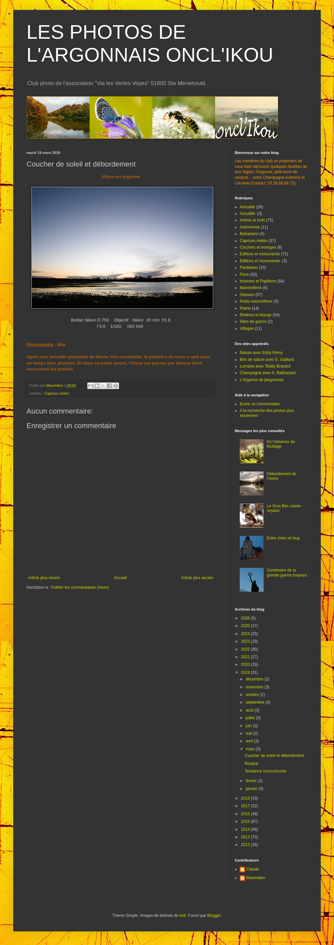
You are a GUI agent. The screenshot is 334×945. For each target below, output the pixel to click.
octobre (253, 694)
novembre (255, 687)
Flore (244, 274)
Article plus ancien (197, 577)
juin (249, 725)
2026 (246, 618)
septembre (256, 702)
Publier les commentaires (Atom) (80, 587)
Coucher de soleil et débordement (274, 755)
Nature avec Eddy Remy (261, 352)
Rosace (251, 763)
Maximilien (255, 877)
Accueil (120, 577)
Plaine (245, 308)
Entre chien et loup (283, 538)
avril (250, 741)
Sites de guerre (253, 321)
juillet (251, 718)
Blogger (214, 915)
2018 (246, 798)
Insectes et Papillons (258, 281)
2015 (246, 821)
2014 (246, 829)
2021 (246, 657)
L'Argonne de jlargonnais (261, 379)
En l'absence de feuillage (281, 444)
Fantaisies (249, 267)
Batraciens (249, 233)
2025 (246, 625)
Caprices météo (56, 393)
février (252, 780)
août (250, 710)
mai (249, 733)
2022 (246, 649)
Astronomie (250, 227)
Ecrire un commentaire (260, 404)
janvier (252, 788)
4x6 (182, 915)
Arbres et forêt (252, 220)
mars (251, 749)
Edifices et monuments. (260, 261)
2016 (246, 814)
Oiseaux (247, 294)
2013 (246, 837)
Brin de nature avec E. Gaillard (267, 359)
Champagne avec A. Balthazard (268, 373)
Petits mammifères (256, 301)
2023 (246, 641)
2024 (246, 633)
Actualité (247, 207)
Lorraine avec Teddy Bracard (265, 366)
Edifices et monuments (260, 254)
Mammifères (251, 287)
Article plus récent (44, 577)
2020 (246, 664)
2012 (246, 844)
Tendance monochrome (265, 771)
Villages (247, 328)
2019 (246, 672)
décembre (255, 679)
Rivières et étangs (255, 315)
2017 (246, 806)
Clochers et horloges (258, 247)
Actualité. (248, 213)
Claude (252, 869)
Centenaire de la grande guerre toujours (287, 572)
